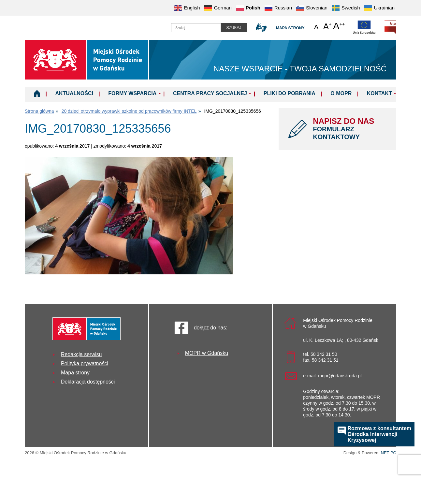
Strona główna (39, 111)
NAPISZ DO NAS (349, 129)
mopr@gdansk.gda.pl (339, 375)
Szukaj (233, 27)
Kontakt (379, 93)
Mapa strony (290, 28)
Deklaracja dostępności (88, 382)
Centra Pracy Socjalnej (210, 93)
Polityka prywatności (84, 363)
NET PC (388, 453)
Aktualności (74, 93)
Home (37, 93)
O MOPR (341, 93)
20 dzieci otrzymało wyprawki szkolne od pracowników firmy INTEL (129, 111)
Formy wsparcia (132, 93)
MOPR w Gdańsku (206, 353)
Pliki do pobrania (289, 93)
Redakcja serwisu (81, 354)
